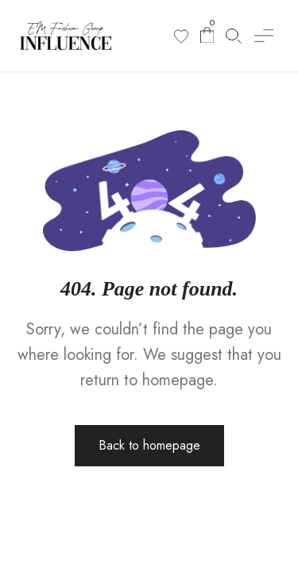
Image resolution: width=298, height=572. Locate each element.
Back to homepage (149, 445)
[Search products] (234, 36)
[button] (264, 35)
